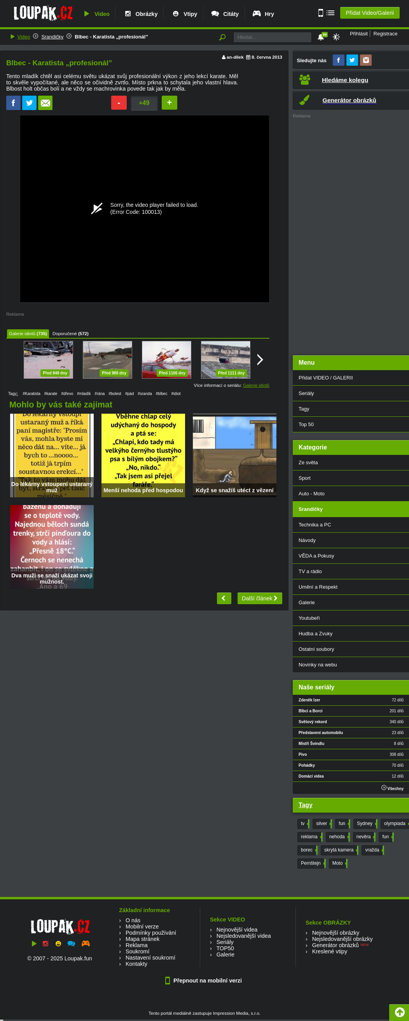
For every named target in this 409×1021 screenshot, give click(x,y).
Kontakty (136, 964)
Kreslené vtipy (329, 951)
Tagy (306, 805)
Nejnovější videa (237, 930)
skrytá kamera (340, 850)
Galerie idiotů (22, 333)
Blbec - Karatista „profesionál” (111, 37)
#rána (100, 394)
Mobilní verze (142, 926)
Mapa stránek (142, 939)
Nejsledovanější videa (244, 936)
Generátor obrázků (335, 945)
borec (308, 850)
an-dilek (235, 57)
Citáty (224, 14)
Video (96, 14)
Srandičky (52, 37)
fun (344, 824)
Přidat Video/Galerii (370, 13)
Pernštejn (312, 863)
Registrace (386, 34)
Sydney (366, 824)
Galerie (225, 954)
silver (323, 824)
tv (304, 824)
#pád (129, 394)
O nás (133, 920)
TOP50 (225, 948)
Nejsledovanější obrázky (342, 939)
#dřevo (67, 394)
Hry (263, 14)
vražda (374, 850)
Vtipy (184, 14)
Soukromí (138, 951)
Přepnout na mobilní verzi (204, 980)
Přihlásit (359, 34)
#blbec (162, 394)
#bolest (114, 394)
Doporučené (64, 333)
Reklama (137, 945)
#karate (51, 394)
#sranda (145, 394)
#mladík (84, 394)
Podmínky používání (151, 933)
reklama (311, 837)
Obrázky (140, 14)
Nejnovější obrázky (336, 933)
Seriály (225, 942)
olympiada (396, 824)
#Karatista (31, 394)
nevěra (365, 837)
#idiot (175, 394)
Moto (339, 863)
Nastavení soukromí (150, 958)
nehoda (338, 837)
